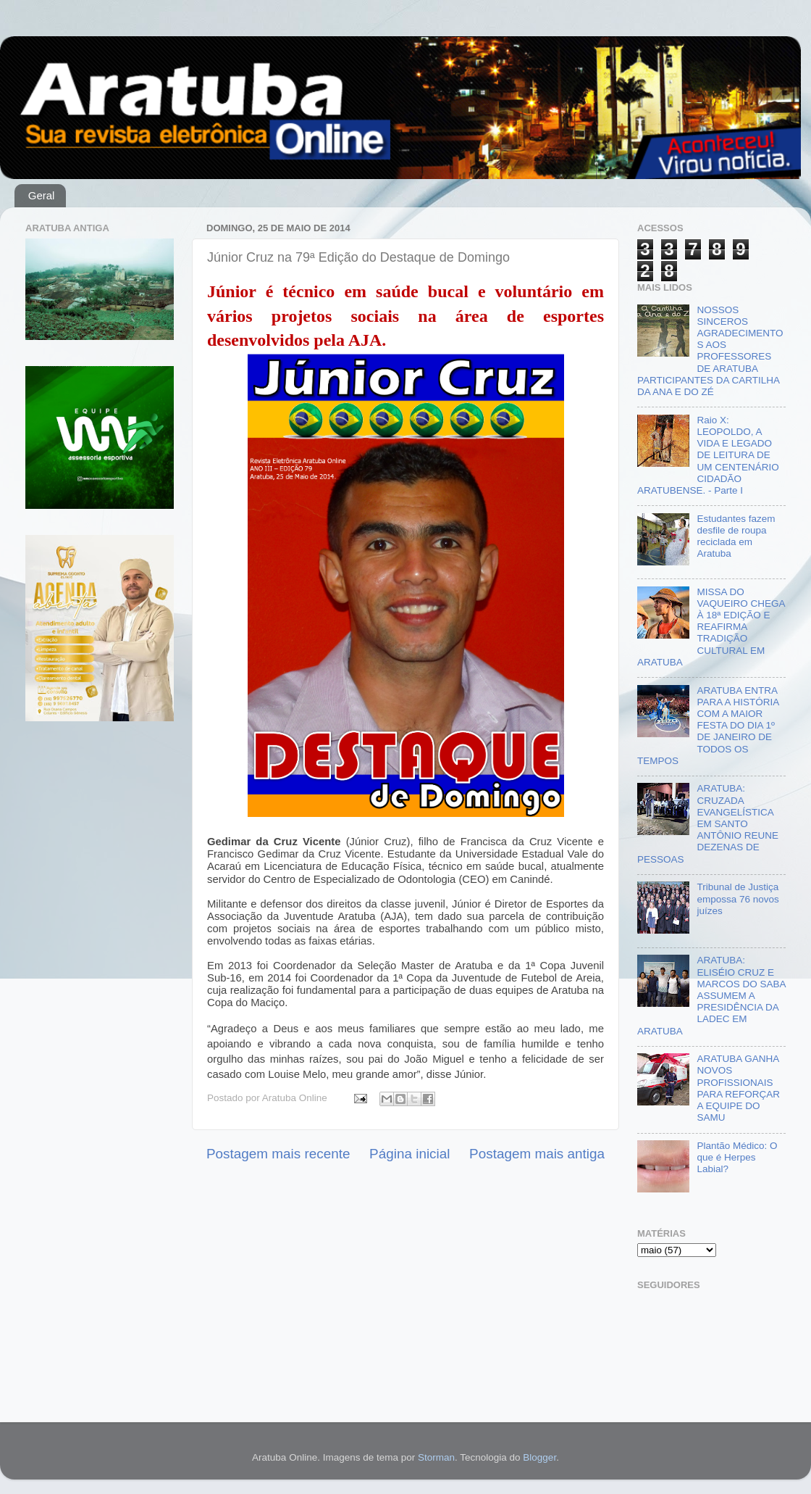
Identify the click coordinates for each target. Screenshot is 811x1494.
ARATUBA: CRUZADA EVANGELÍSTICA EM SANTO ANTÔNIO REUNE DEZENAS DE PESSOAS (707, 823)
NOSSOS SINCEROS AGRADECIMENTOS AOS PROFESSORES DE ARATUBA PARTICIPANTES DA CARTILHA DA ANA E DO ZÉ (710, 350)
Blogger (539, 1457)
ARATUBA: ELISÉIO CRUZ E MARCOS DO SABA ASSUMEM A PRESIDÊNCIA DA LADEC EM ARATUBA (711, 995)
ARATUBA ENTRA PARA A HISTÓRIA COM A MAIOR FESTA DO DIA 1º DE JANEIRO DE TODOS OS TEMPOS (707, 725)
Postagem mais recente (278, 1153)
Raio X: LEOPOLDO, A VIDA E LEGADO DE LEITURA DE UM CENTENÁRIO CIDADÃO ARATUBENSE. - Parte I (708, 455)
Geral (41, 195)
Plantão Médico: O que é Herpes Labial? (737, 1157)
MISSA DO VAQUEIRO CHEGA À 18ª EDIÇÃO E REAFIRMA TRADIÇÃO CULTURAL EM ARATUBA (711, 627)
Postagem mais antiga (537, 1153)
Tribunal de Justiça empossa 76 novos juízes (737, 898)
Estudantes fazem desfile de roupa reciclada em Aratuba (736, 536)
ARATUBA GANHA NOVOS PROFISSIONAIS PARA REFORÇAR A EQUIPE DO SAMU (738, 1088)
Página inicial (409, 1153)
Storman (436, 1457)
